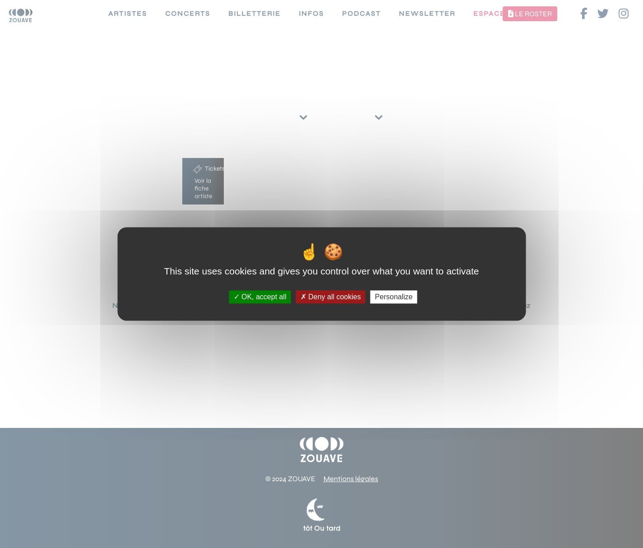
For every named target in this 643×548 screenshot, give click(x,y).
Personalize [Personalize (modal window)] (394, 297)
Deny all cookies (331, 297)
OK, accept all (260, 297)
